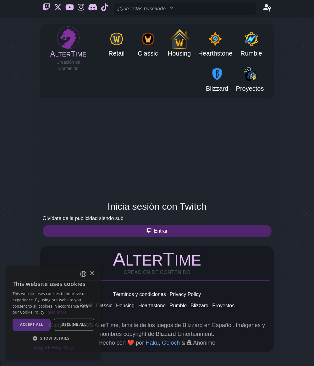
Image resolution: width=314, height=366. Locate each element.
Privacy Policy (185, 294)
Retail (86, 305)
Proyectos (223, 305)
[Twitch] (46, 9)
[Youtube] (69, 9)
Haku (152, 343)
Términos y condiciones (139, 294)
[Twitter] (58, 9)
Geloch (171, 343)
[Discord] (92, 9)
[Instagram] (81, 9)
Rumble (178, 305)
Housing (125, 305)
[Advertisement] (157, 148)
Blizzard (199, 305)
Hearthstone (152, 305)
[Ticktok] (104, 9)
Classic (104, 305)
